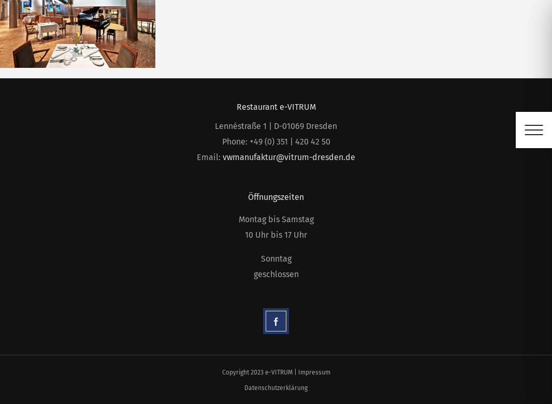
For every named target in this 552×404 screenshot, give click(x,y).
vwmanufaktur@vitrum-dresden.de (289, 157)
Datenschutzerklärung (276, 388)
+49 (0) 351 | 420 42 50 (290, 142)
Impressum (314, 372)
